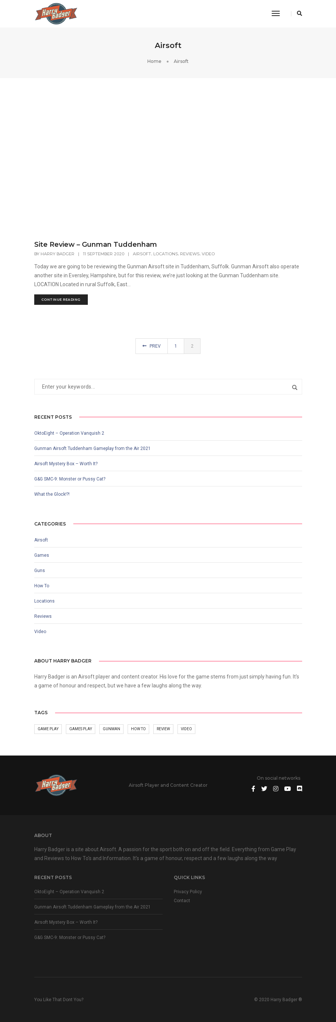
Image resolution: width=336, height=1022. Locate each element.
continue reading (61, 299)
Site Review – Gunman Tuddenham (95, 244)
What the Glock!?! (52, 494)
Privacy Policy (188, 891)
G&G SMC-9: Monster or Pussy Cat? (69, 479)
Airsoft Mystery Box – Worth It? (65, 463)
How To (41, 585)
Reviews (189, 253)
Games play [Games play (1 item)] (80, 729)
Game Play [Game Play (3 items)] (48, 729)
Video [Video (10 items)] (186, 729)
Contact (182, 900)
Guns (39, 570)
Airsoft (142, 253)
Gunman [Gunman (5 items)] (111, 729)
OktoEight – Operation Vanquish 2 (69, 433)
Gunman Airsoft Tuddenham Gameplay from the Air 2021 (92, 448)
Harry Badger (57, 253)
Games (41, 555)
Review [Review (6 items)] (163, 729)
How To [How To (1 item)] (138, 729)
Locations (165, 253)
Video (208, 253)
